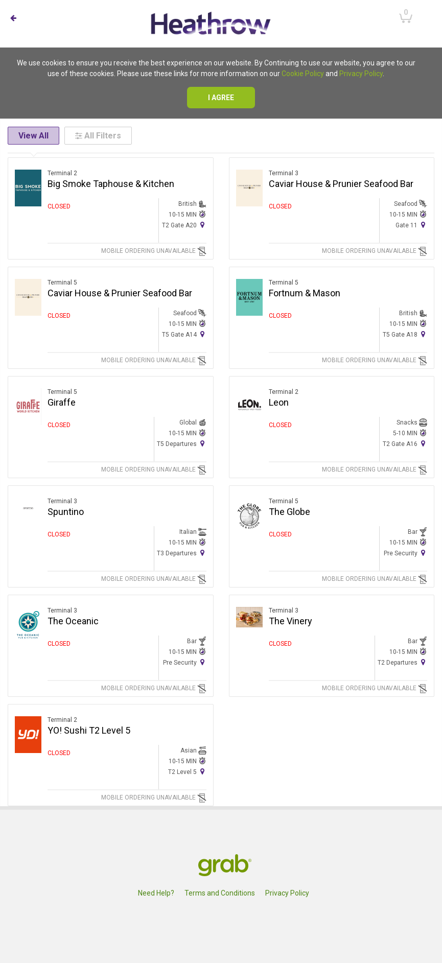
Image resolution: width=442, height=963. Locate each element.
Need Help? (156, 893)
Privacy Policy (361, 73)
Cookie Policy (303, 73)
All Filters (98, 135)
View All (33, 135)
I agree (221, 97)
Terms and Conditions (219, 893)
